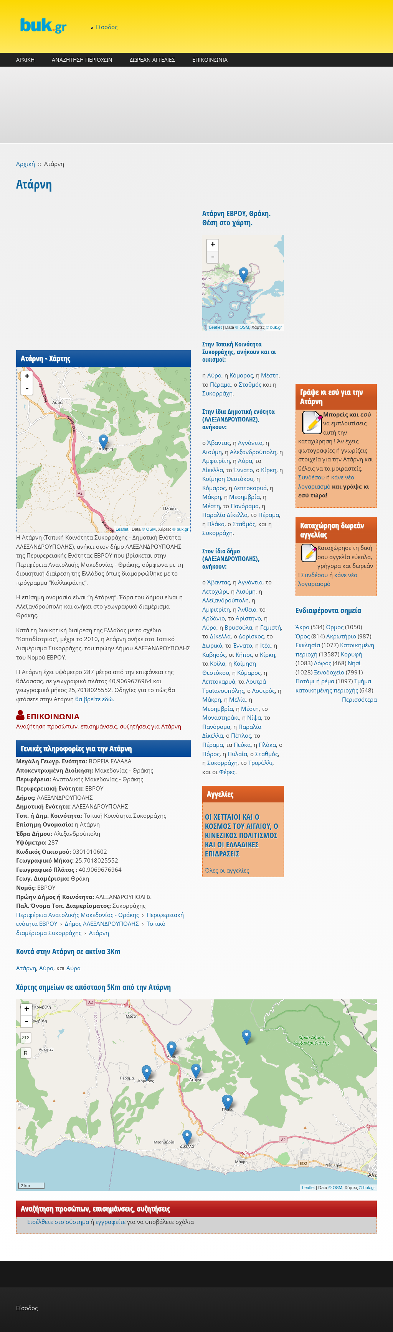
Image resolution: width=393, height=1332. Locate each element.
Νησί (354, 663)
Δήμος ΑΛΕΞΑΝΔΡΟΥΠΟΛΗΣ (102, 923)
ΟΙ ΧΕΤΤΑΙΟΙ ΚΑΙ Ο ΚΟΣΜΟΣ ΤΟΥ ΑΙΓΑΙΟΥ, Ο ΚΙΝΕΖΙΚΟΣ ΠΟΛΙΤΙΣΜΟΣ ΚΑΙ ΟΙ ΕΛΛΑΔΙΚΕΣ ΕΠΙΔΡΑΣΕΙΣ (241, 835)
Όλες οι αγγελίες (227, 870)
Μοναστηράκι (220, 717)
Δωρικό (212, 645)
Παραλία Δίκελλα (225, 514)
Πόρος (211, 754)
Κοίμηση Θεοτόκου (227, 478)
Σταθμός (250, 384)
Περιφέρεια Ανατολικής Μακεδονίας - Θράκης (77, 915)
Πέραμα (220, 384)
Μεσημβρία (244, 496)
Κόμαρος (241, 375)
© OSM (149, 529)
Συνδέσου (311, 477)
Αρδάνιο (213, 618)
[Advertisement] (196, 105)
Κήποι (244, 654)
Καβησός (214, 654)
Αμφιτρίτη (216, 460)
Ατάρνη (99, 933)
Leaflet (122, 529)
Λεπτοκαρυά (250, 488)
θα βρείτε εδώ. (94, 699)
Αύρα (214, 375)
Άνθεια (247, 609)
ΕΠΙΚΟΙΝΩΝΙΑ (210, 59)
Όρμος (334, 627)
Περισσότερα (359, 699)
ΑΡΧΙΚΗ (25, 59)
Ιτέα (265, 645)
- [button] (27, 389)
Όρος (303, 636)
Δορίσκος (251, 636)
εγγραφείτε (110, 1221)
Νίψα (254, 717)
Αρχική (25, 163)
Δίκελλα (212, 470)
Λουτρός (263, 690)
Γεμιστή (270, 627)
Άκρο (302, 627)
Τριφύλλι (260, 762)
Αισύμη (212, 452)
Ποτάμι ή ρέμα (315, 681)
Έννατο (243, 470)
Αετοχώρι (215, 591)
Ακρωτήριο (341, 636)
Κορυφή (351, 654)
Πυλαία (237, 754)
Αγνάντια (250, 442)
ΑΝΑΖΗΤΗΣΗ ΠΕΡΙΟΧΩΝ (82, 59)
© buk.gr (180, 529)
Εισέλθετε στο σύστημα (58, 1221)
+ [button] (27, 377)
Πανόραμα (245, 506)
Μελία (237, 699)
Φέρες (227, 772)
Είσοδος (106, 27)
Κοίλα (217, 663)
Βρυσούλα (238, 627)
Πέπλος (241, 735)
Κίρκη (268, 470)
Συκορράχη (217, 393)
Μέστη (270, 375)
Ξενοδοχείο (329, 672)
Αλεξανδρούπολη (253, 452)
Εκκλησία (308, 645)
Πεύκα (242, 744)
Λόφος (322, 663)
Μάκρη (211, 496)
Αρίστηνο (248, 618)
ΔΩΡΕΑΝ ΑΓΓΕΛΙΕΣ (152, 59)
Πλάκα (216, 524)
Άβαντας (218, 442)
